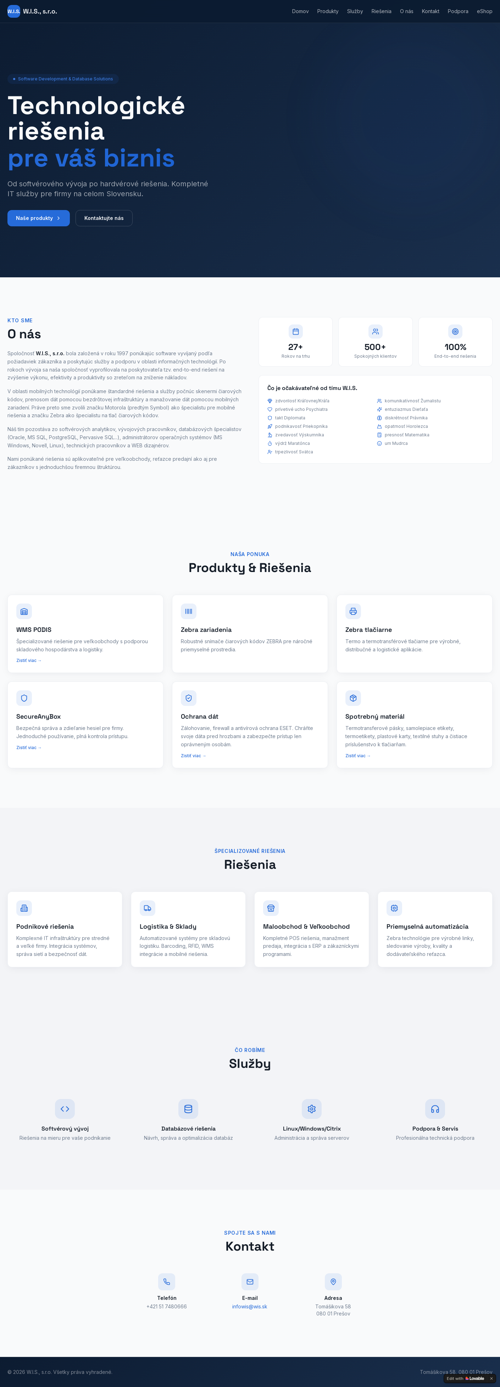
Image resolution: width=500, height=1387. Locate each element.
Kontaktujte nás (104, 219)
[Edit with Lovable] (465, 1378)
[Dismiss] (491, 1378)
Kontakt (430, 11)
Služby (355, 11)
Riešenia (381, 11)
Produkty (328, 11)
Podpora (458, 11)
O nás (406, 11)
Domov (300, 11)
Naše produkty (38, 219)
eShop (485, 11)
